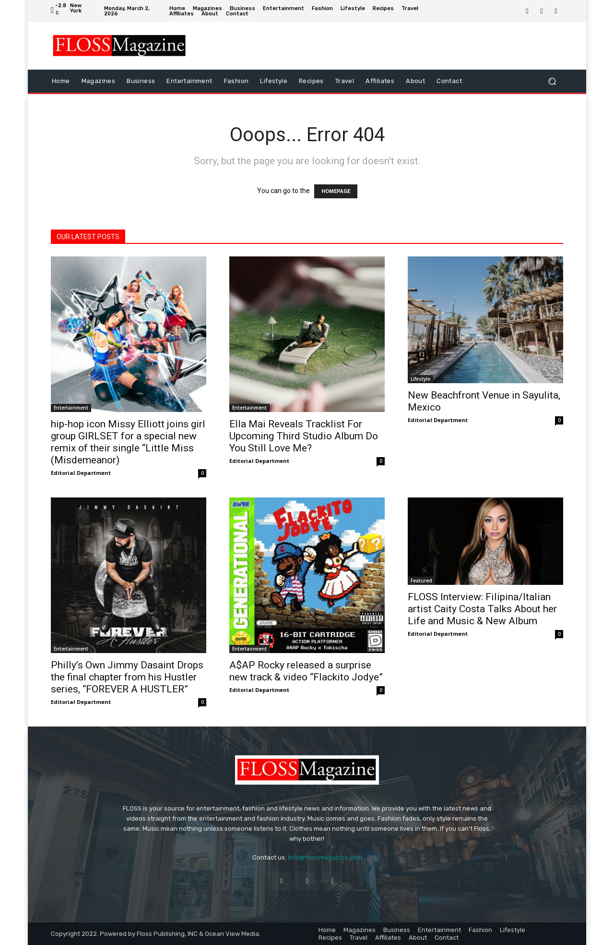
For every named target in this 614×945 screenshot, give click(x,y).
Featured (421, 580)
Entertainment (71, 407)
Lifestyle (420, 379)
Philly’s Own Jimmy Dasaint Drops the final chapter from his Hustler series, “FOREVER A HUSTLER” (127, 677)
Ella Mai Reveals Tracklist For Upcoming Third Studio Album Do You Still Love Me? (303, 436)
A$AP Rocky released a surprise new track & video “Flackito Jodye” (306, 671)
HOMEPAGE (335, 191)
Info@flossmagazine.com (325, 857)
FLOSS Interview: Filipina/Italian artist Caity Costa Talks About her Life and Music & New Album (482, 609)
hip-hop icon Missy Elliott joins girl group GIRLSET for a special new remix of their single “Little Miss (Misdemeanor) (128, 442)
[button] (552, 81)
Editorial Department (81, 472)
